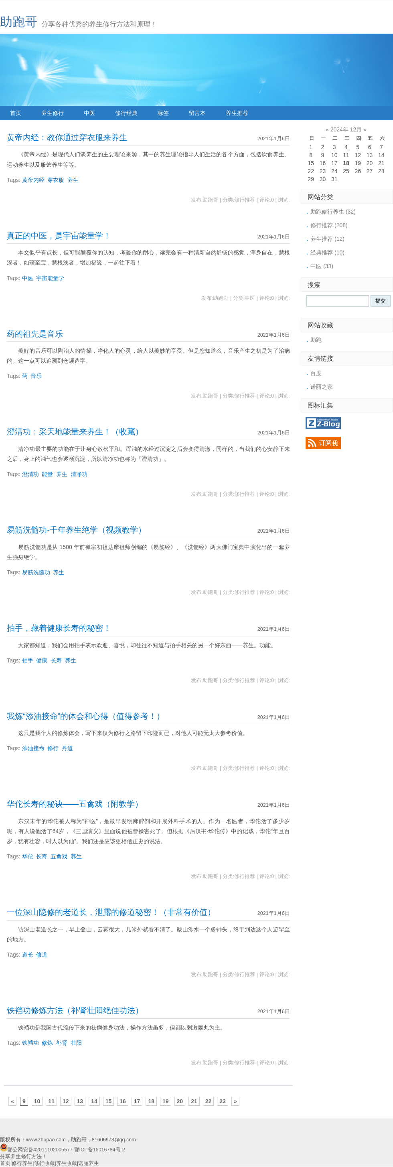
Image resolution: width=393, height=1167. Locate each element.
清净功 (79, 474)
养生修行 (52, 113)
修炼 (47, 1043)
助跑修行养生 (333, 211)
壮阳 (76, 1043)
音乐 (36, 376)
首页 (15, 113)
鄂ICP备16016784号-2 (99, 1150)
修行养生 (22, 1163)
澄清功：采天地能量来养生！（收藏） (75, 431)
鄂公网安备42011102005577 (40, 1150)
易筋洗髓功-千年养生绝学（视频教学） (76, 529)
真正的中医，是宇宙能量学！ (59, 235)
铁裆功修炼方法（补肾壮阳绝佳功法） (75, 1010)
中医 (89, 113)
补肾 (61, 1043)
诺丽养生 (88, 1163)
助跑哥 (18, 22)
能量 (47, 474)
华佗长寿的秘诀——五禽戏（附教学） (75, 804)
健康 (41, 660)
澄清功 (30, 474)
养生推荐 (237, 113)
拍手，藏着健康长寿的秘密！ (59, 628)
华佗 (27, 856)
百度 (316, 373)
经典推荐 (327, 252)
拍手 (27, 660)
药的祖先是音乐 (35, 333)
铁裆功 (30, 1043)
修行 (53, 748)
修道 (41, 954)
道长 (27, 954)
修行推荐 (329, 225)
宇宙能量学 (50, 278)
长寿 (56, 660)
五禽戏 (59, 856)
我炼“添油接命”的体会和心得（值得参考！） (85, 716)
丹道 (67, 748)
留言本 (197, 113)
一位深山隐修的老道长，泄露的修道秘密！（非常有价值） (111, 912)
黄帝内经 (33, 180)
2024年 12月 (346, 129)
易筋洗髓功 (36, 572)
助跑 (316, 340)
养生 (73, 180)
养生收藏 (66, 1163)
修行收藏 (44, 1163)
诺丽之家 (321, 387)
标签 (163, 113)
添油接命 (33, 748)
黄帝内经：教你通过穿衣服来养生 (67, 137)
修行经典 (126, 113)
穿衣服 (55, 180)
